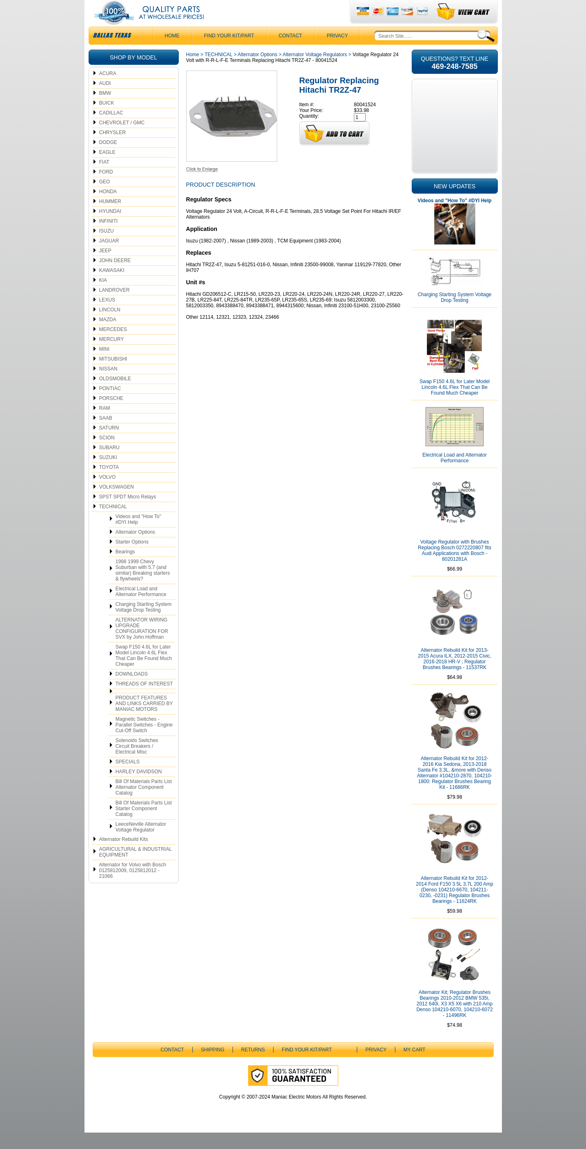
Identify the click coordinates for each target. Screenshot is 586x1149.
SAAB (105, 434)
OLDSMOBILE (115, 395)
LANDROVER (114, 306)
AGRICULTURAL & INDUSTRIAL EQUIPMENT (135, 868)
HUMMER (110, 218)
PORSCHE (111, 415)
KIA (103, 296)
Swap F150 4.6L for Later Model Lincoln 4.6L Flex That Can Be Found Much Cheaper (144, 671)
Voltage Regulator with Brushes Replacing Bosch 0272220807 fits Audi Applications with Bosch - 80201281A (454, 566)
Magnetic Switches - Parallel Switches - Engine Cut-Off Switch (144, 741)
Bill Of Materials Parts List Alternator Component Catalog (144, 803)
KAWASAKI (112, 287)
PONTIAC (110, 405)
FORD (106, 188)
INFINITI (108, 237)
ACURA (107, 90)
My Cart (415, 1066)
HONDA (108, 208)
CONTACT (290, 52)
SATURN (109, 444)
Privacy (337, 52)
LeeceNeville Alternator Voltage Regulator (141, 843)
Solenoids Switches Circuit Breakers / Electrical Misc (137, 762)
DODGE (108, 159)
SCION (107, 454)
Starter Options (132, 558)
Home (192, 71)
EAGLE (107, 168)
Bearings (125, 568)
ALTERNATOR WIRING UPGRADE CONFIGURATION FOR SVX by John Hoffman (142, 644)
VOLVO (107, 493)
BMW (105, 109)
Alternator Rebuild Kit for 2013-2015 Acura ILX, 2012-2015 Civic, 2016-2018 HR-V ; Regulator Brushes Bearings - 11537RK (454, 675)
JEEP (105, 267)
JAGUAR (109, 257)
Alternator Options (135, 548)
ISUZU (106, 247)
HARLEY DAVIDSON (139, 788)
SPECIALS (128, 778)
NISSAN (108, 385)
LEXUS (107, 316)
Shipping (212, 1066)
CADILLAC (111, 129)
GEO (104, 198)
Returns (253, 1066)
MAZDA (107, 336)
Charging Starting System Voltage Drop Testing (144, 623)
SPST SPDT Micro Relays (127, 513)
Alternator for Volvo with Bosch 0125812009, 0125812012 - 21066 (132, 886)
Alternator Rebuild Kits (123, 856)
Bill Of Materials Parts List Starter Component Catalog (144, 825)
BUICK (106, 119)
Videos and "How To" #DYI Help (138, 535)
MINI (104, 365)
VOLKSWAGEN (116, 503)
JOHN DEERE (115, 277)
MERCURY (111, 356)
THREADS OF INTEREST (144, 700)
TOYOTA (109, 484)
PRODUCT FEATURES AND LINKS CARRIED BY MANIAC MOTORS (144, 720)
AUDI (105, 100)
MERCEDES (113, 346)
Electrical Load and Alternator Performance (141, 608)
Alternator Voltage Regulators (315, 71)
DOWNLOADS (132, 690)
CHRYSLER (112, 149)
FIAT (104, 178)
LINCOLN (110, 326)
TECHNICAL (113, 523)
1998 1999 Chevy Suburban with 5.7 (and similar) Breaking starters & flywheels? (143, 586)
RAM (104, 424)
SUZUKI (108, 474)
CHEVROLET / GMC (122, 139)
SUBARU (109, 464)
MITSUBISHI (113, 375)
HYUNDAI (110, 228)
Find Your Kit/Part (229, 52)
